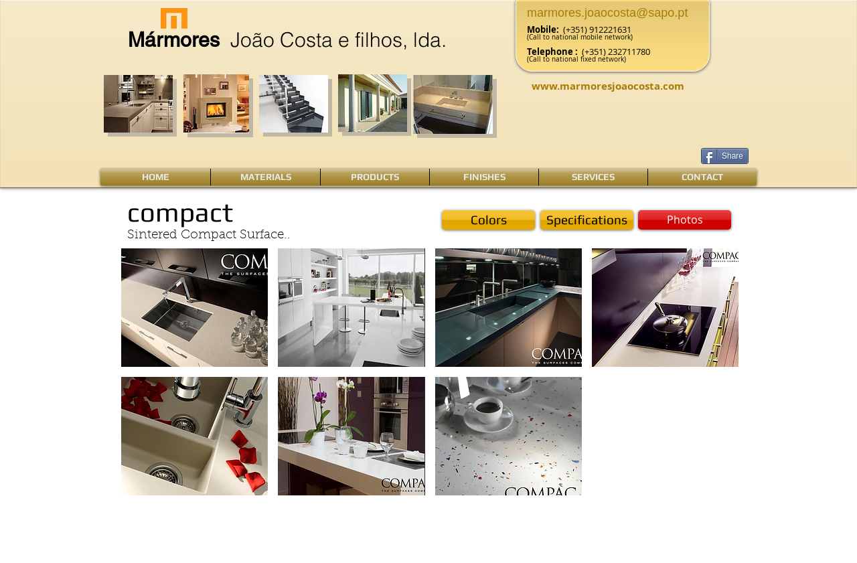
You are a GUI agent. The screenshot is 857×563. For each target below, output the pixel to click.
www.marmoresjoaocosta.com (608, 86)
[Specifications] (586, 220)
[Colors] (488, 220)
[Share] (725, 156)
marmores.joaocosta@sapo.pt (607, 12)
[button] (684, 220)
